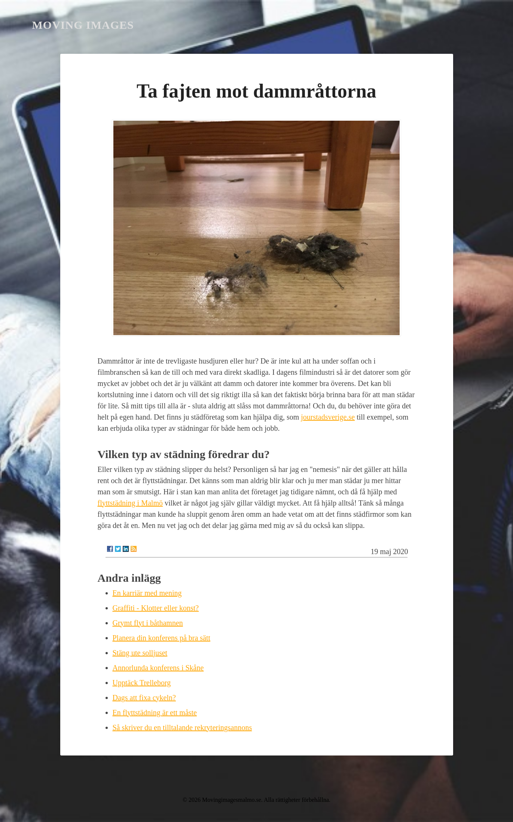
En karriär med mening (147, 593)
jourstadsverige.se (328, 417)
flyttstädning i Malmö (130, 503)
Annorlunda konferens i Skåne (158, 668)
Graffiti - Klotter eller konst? (156, 608)
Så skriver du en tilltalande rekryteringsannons (182, 727)
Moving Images (83, 25)
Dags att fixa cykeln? (144, 697)
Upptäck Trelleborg (142, 683)
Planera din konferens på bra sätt (162, 638)
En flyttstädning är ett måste (155, 712)
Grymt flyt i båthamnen (148, 623)
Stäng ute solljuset (140, 653)
